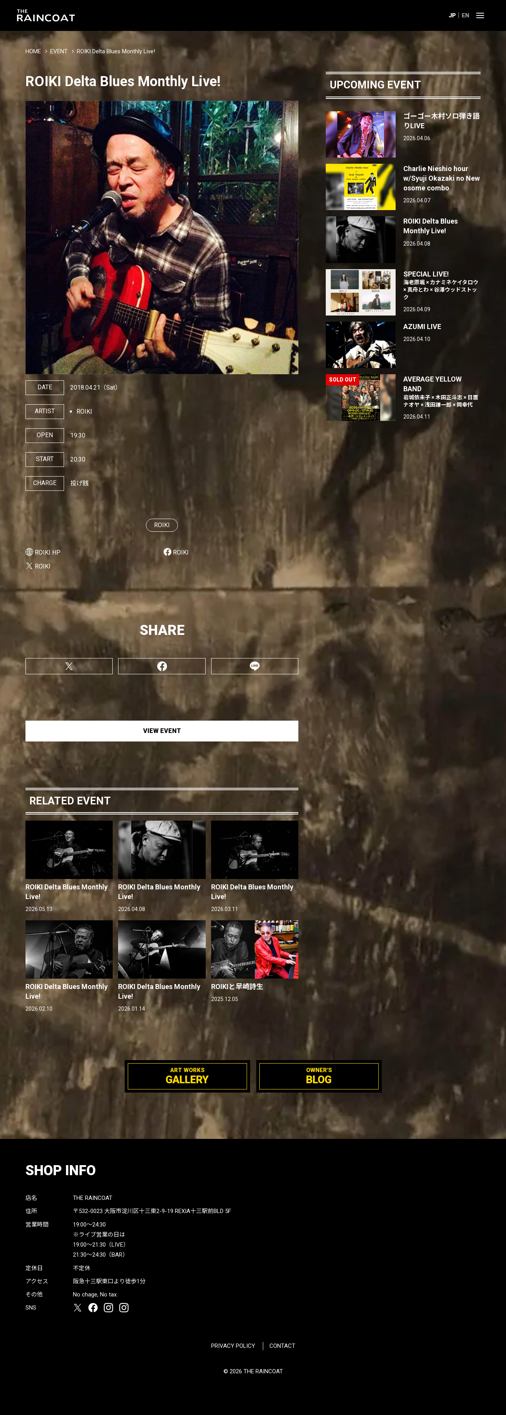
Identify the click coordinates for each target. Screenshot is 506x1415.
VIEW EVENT (162, 731)
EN (465, 15)
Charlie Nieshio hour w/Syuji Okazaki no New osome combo (441, 178)
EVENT (59, 51)
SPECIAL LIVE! (442, 286)
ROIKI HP (48, 552)
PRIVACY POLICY (233, 1345)
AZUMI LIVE (422, 326)
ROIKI (162, 525)
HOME (33, 51)
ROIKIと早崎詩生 (237, 986)
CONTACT (282, 1345)
